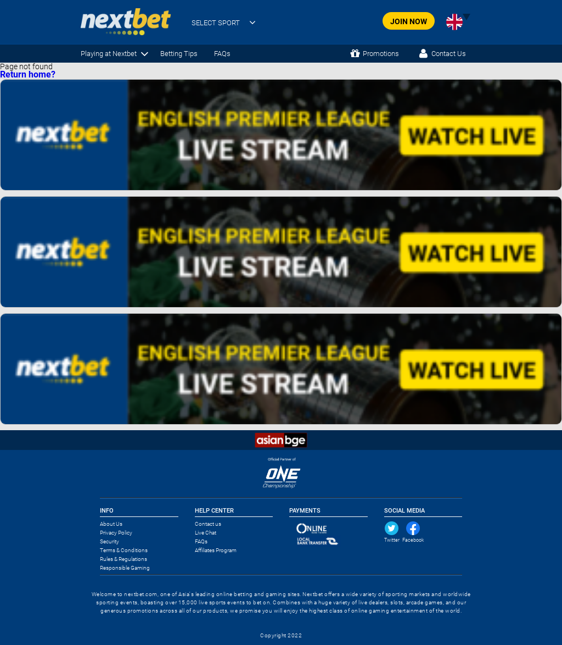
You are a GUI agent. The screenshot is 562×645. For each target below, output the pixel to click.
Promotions (381, 53)
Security (109, 541)
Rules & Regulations (123, 559)
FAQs (222, 53)
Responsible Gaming (125, 568)
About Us (111, 524)
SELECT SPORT (216, 22)
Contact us (208, 524)
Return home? (27, 74)
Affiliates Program (216, 550)
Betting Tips (179, 53)
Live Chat (205, 533)
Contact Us (448, 53)
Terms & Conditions (124, 550)
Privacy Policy (116, 533)
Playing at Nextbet (109, 53)
